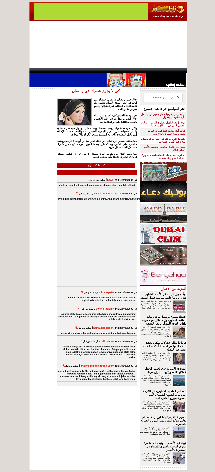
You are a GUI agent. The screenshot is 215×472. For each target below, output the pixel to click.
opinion (61, 70)
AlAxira (51, 70)
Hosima (139, 70)
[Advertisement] (108, 45)
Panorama (73, 70)
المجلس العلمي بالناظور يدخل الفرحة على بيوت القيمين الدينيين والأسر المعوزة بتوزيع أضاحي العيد (164, 395)
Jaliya (102, 70)
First (180, 70)
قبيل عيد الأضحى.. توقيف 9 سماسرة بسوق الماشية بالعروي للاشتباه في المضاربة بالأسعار (165, 447)
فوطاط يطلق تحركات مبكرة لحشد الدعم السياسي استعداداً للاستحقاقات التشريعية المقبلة (164, 346)
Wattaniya (114, 70)
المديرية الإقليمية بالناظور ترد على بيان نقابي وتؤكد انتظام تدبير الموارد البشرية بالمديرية (163, 421)
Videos (88, 70)
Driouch (153, 70)
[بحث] (163, 98)
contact (38, 70)
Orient (126, 70)
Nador (166, 70)
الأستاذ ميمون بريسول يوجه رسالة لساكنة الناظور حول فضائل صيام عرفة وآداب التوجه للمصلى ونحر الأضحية (164, 320)
